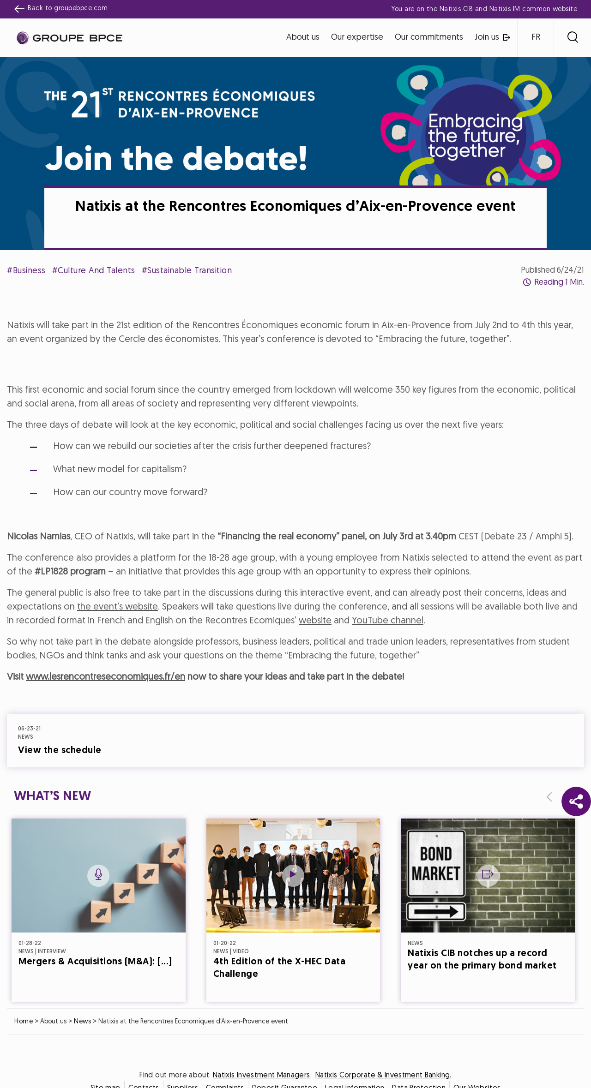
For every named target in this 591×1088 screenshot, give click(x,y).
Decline (250, 625)
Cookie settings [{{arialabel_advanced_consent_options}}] (240, 462)
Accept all (341, 625)
